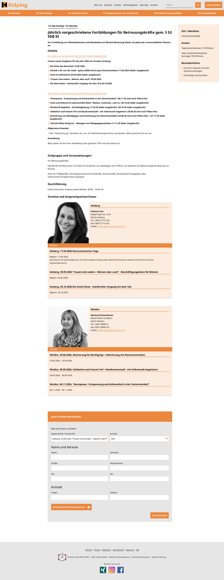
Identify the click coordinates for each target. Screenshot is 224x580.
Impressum (130, 550)
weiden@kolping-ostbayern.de (111, 330)
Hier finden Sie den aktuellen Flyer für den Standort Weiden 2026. (77, 93)
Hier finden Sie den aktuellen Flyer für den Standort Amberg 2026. (77, 56)
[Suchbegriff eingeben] (179, 5)
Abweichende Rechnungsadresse (71, 507)
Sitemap (97, 550)
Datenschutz (106, 550)
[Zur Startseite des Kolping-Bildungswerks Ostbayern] (14, 5)
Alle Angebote (214, 5)
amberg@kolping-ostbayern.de (112, 226)
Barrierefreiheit (118, 550)
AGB (137, 550)
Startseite (88, 550)
